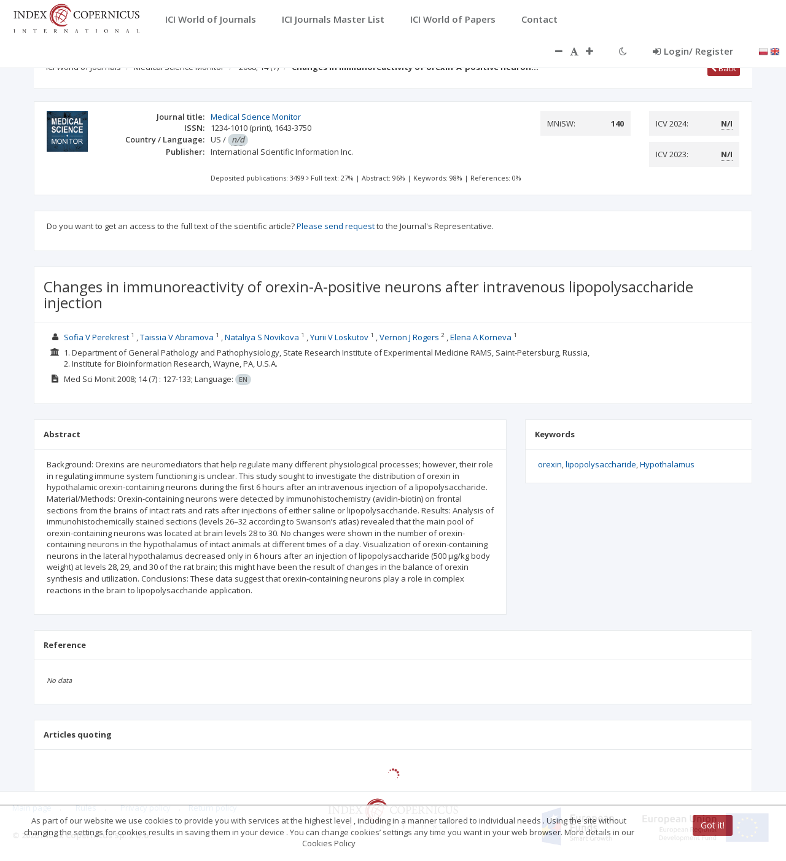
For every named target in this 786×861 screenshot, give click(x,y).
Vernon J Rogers (409, 337)
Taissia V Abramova (177, 337)
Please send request (336, 226)
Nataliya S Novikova (262, 337)
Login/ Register (693, 51)
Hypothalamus (667, 464)
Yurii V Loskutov (339, 337)
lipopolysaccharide (601, 464)
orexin (550, 464)
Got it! (713, 825)
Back (723, 68)
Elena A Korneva (481, 337)
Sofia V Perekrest (96, 337)
